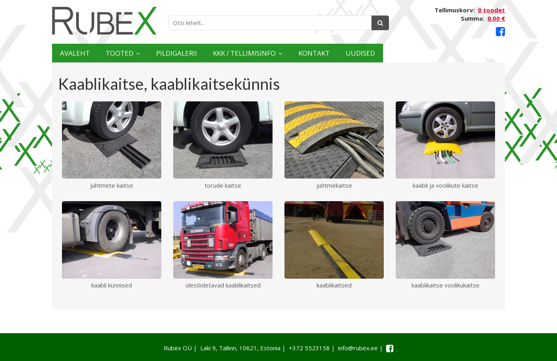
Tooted (146, 53)
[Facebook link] (500, 31)
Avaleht (83, 53)
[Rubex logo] (104, 21)
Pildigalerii (222, 53)
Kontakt (410, 53)
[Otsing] (380, 23)
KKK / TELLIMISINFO (316, 53)
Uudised (474, 53)
